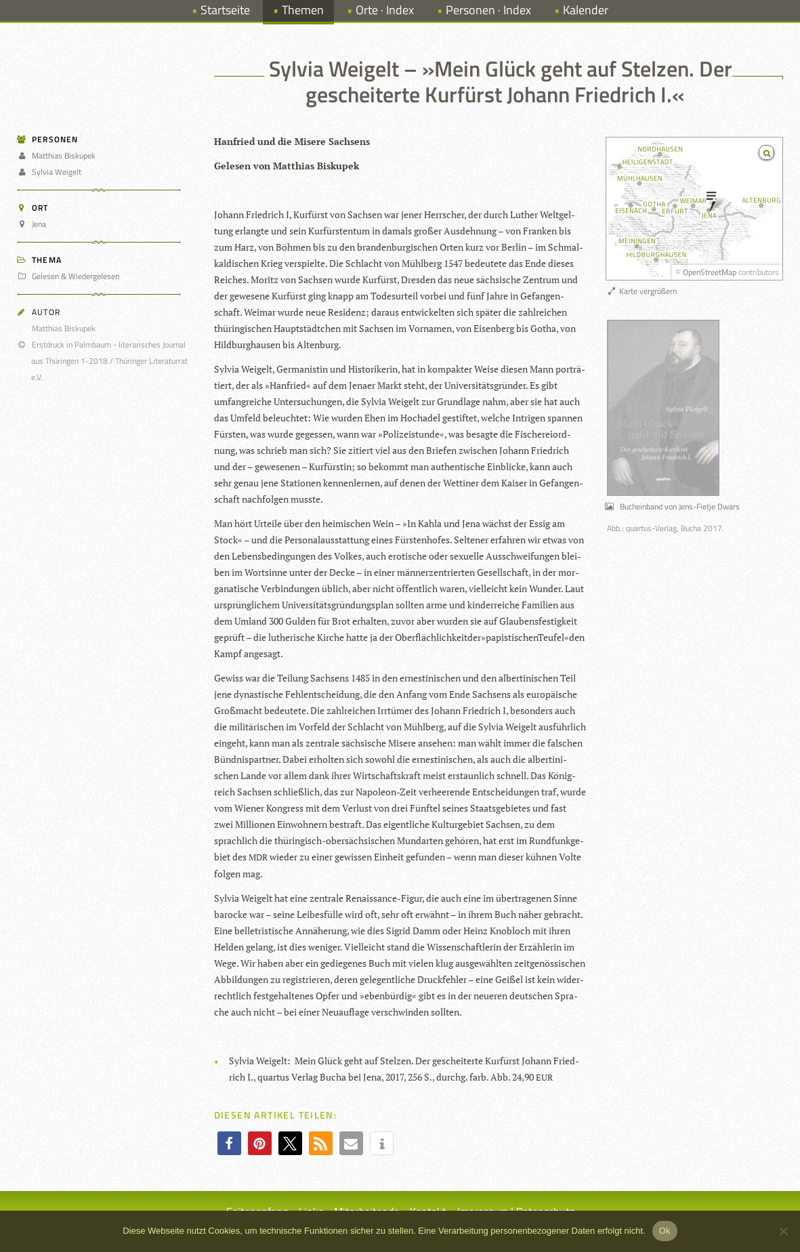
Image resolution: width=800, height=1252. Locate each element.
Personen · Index (488, 10)
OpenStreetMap (709, 272)
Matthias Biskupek (59, 155)
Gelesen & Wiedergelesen (70, 276)
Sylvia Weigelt (51, 171)
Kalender (585, 10)
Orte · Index (385, 10)
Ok (665, 1231)
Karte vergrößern (642, 291)
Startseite (225, 10)
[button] (229, 1143)
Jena (34, 223)
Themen (303, 10)
